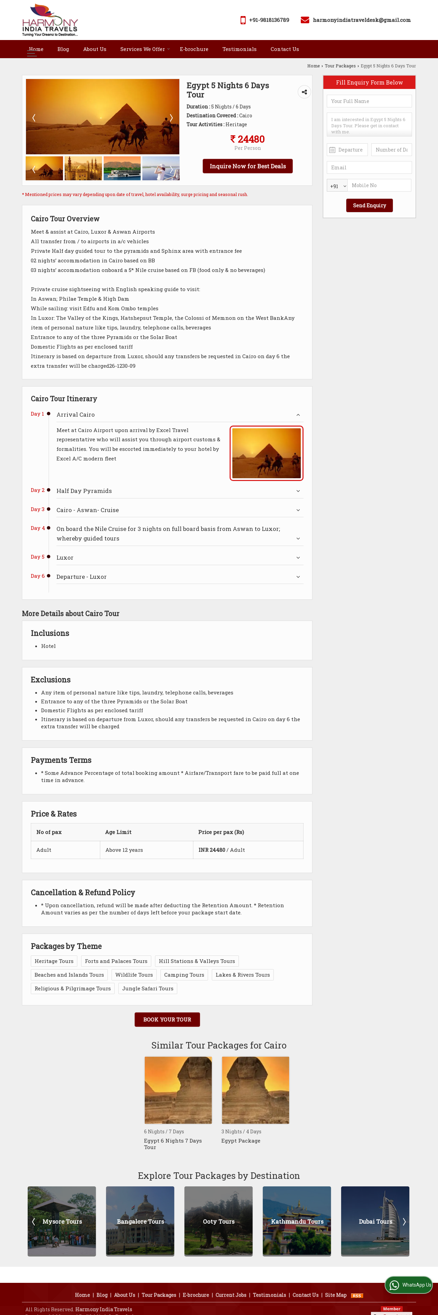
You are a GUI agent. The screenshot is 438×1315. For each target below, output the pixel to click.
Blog (63, 48)
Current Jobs (231, 1286)
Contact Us (285, 48)
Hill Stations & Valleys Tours (197, 961)
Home (36, 48)
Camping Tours (184, 974)
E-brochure (194, 48)
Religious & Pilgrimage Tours (73, 988)
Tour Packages (340, 65)
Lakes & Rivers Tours (243, 974)
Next (403, 1221)
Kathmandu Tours (297, 1221)
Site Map (336, 1286)
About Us (94, 48)
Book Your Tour (167, 1019)
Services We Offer (145, 48)
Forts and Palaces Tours (116, 961)
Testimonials (239, 48)
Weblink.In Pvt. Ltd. (110, 1307)
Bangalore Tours (140, 1221)
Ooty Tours (218, 1221)
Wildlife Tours (134, 974)
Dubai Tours (375, 1221)
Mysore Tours (62, 1221)
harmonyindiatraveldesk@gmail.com (362, 19)
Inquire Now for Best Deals (248, 166)
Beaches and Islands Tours (69, 974)
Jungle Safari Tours (147, 988)
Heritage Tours (54, 961)
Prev (34, 1221)
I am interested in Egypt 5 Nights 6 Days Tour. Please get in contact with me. (369, 124)
